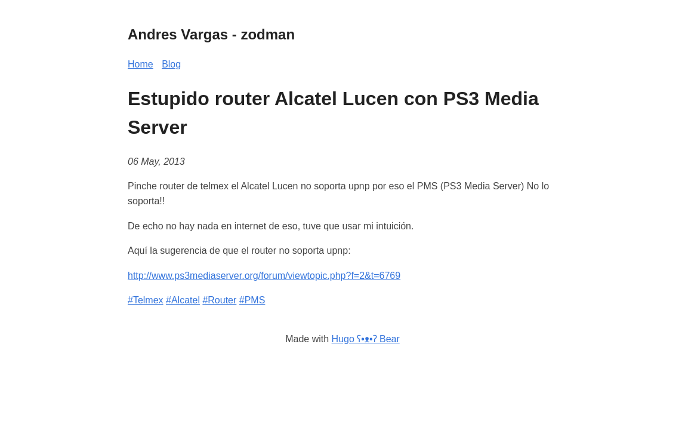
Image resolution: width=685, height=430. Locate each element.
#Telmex (145, 300)
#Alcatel (183, 300)
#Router (219, 300)
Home (140, 64)
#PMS (252, 300)
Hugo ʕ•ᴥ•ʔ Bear (366, 339)
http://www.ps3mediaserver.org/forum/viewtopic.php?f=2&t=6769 (264, 276)
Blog (171, 64)
